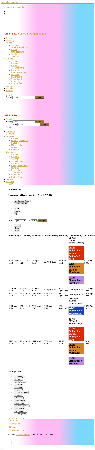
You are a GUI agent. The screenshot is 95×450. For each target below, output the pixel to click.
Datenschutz (14, 424)
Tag (16, 214)
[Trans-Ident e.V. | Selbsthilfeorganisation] (17, 31)
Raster (22, 201)
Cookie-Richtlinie (16, 430)
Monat (17, 208)
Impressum (13, 420)
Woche (17, 211)
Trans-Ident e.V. (23, 435)
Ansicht (17, 418)
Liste (21, 204)
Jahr (28, 220)
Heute (17, 228)
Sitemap (12, 427)
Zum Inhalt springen (10, 2)
